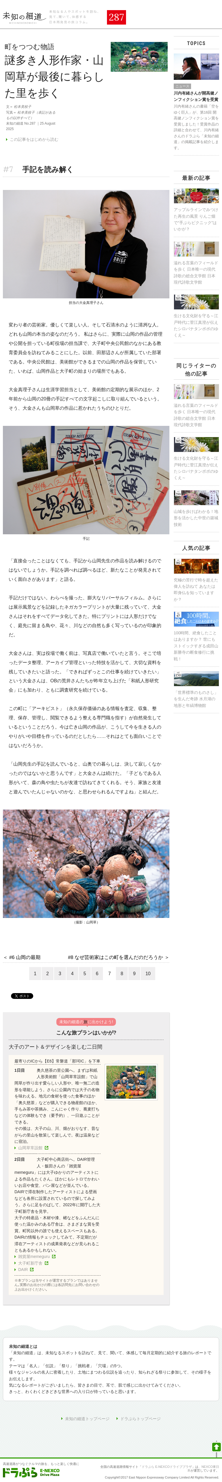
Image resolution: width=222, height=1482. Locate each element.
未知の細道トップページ (87, 1418)
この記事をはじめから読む (34, 139)
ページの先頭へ (216, 1449)
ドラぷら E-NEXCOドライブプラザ (167, 1466)
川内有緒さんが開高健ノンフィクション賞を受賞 (196, 96)
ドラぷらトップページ (140, 1418)
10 (148, 973)
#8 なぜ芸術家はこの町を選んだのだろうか (115, 957)
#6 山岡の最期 (24, 957)
